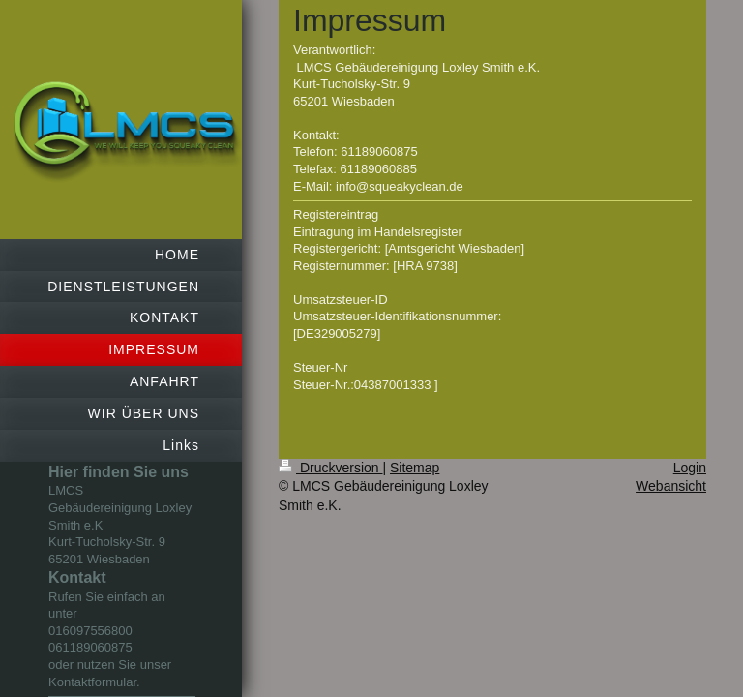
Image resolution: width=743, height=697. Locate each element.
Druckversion (330, 467)
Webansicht (671, 486)
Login (689, 467)
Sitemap (414, 467)
